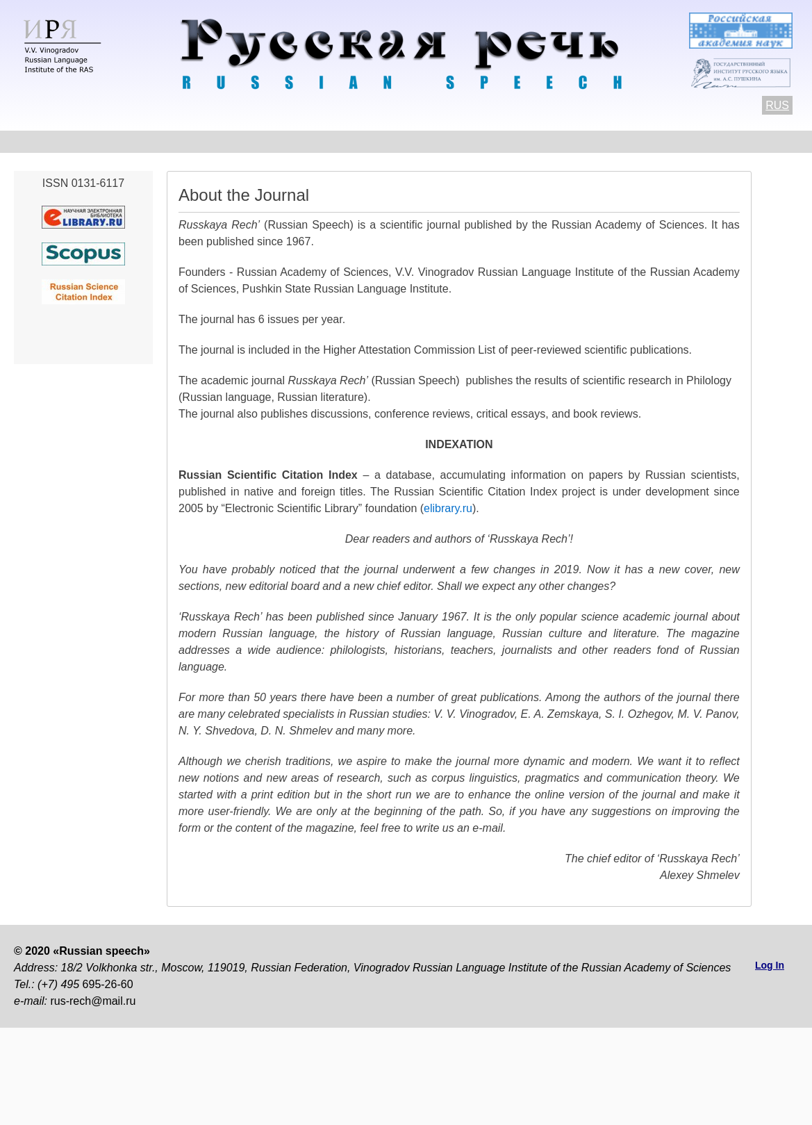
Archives (471, 141)
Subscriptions (696, 141)
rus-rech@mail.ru (92, 1001)
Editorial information (577, 141)
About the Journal (61, 141)
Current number (378, 141)
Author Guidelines (260, 141)
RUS (777, 105)
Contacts (160, 141)
